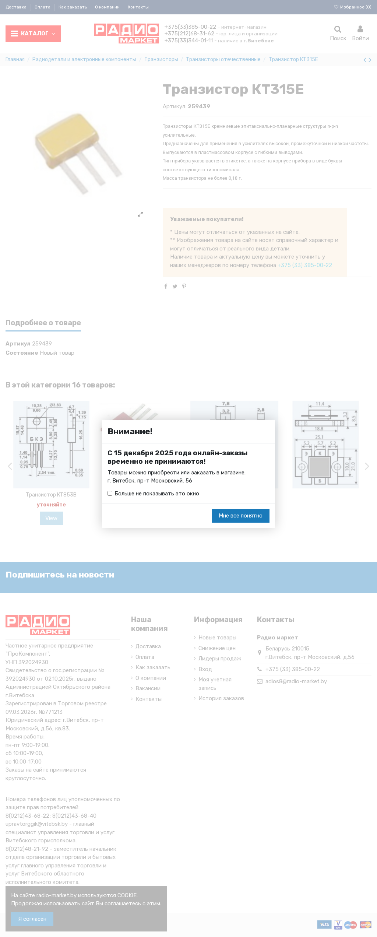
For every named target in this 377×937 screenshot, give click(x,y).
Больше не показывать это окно (156, 493)
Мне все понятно (241, 516)
